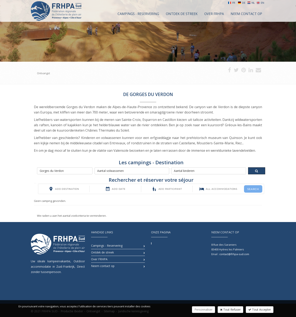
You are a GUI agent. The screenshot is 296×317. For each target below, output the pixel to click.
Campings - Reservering (107, 246)
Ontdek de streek (102, 252)
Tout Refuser (230, 309)
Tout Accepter (259, 309)
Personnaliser (203, 309)
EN (260, 3)
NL (251, 3)
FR (231, 3)
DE (241, 3)
